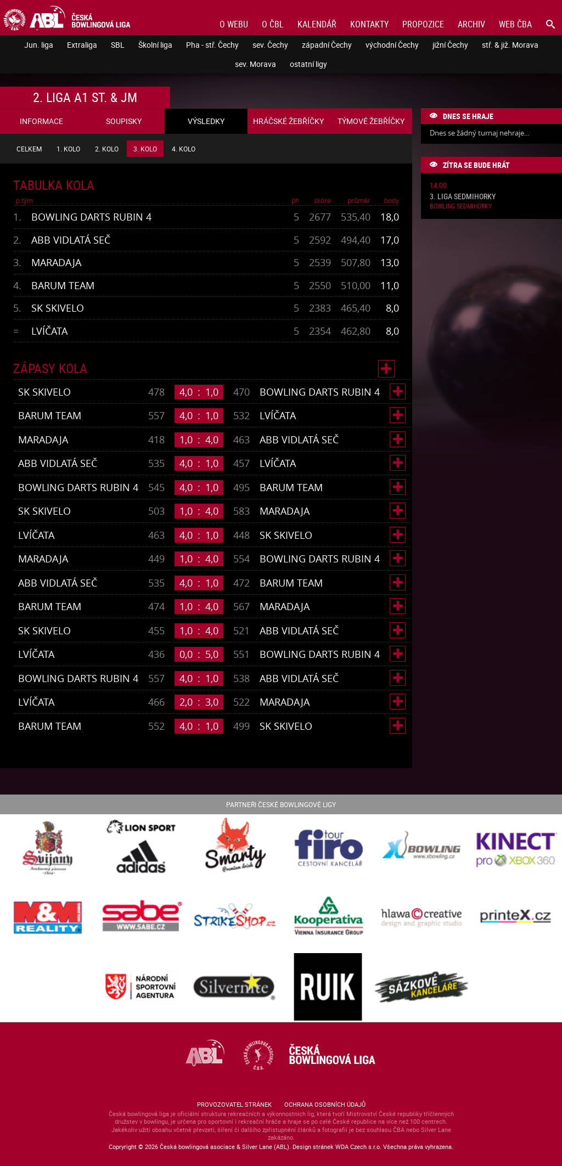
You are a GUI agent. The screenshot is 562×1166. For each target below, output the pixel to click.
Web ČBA (515, 24)
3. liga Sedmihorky (463, 196)
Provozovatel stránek (234, 1104)
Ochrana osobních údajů (325, 1104)
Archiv (471, 24)
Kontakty (369, 24)
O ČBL (273, 24)
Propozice (423, 24)
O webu (234, 24)
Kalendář (316, 24)
